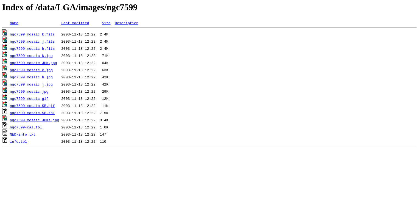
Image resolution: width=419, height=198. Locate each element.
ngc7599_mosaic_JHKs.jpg (34, 119)
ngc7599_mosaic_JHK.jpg (33, 62)
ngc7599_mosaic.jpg (29, 91)
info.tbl (18, 141)
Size (106, 22)
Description (126, 22)
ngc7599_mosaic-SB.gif (32, 105)
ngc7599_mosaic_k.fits (32, 34)
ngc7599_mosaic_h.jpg (31, 77)
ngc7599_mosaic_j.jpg (31, 84)
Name (14, 22)
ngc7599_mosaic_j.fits (32, 41)
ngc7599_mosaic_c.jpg (31, 69)
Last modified (75, 22)
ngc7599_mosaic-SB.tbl (32, 112)
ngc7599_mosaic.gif (29, 98)
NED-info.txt (23, 134)
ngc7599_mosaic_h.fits (32, 48)
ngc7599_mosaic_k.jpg (31, 55)
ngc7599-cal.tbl (26, 127)
